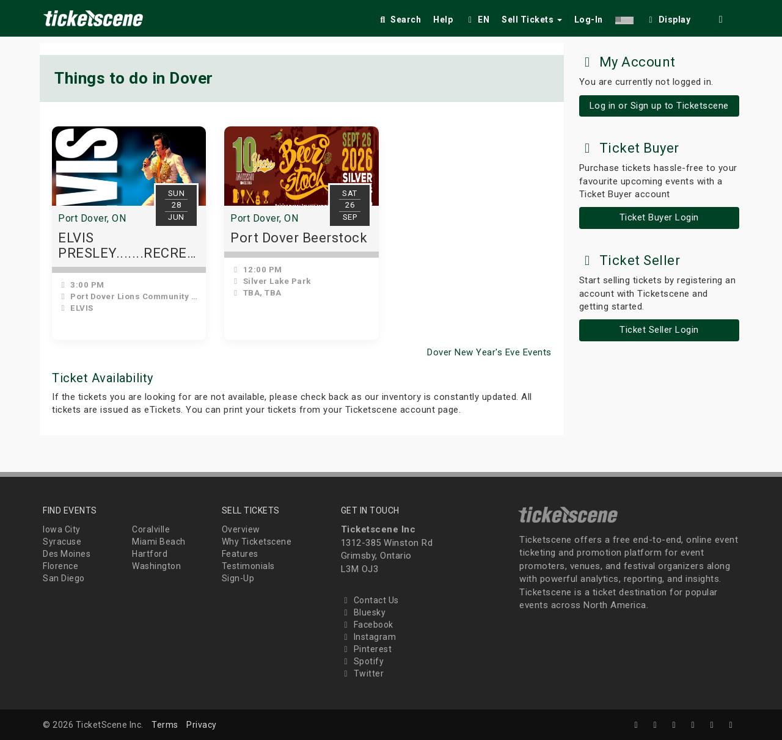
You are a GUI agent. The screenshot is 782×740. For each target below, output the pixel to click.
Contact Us (370, 600)
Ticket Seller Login (659, 329)
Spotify (362, 661)
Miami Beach (159, 541)
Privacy (201, 725)
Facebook (367, 624)
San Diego (64, 578)
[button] (624, 17)
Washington (156, 566)
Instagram (368, 637)
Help (443, 19)
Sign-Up (238, 578)
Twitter (362, 673)
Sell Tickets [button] (532, 19)
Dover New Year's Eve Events (489, 352)
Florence (60, 566)
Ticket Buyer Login (659, 217)
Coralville (151, 529)
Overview (241, 529)
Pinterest (366, 649)
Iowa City (62, 529)
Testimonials (248, 566)
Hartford (149, 554)
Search (399, 19)
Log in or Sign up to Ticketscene (659, 105)
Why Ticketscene (257, 541)
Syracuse (62, 541)
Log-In (588, 19)
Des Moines (66, 554)
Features (240, 554)
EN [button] (477, 19)
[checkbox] (668, 17)
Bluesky (363, 612)
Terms (165, 725)
